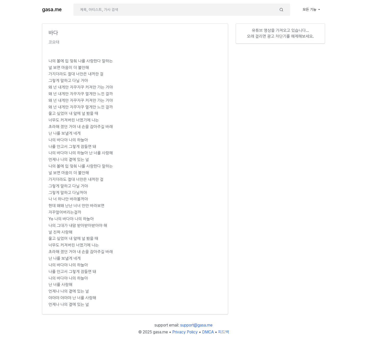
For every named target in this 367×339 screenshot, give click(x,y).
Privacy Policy (185, 332)
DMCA (208, 332)
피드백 (223, 332)
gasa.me (52, 9)
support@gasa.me (196, 325)
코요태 (53, 42)
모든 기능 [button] (310, 9)
